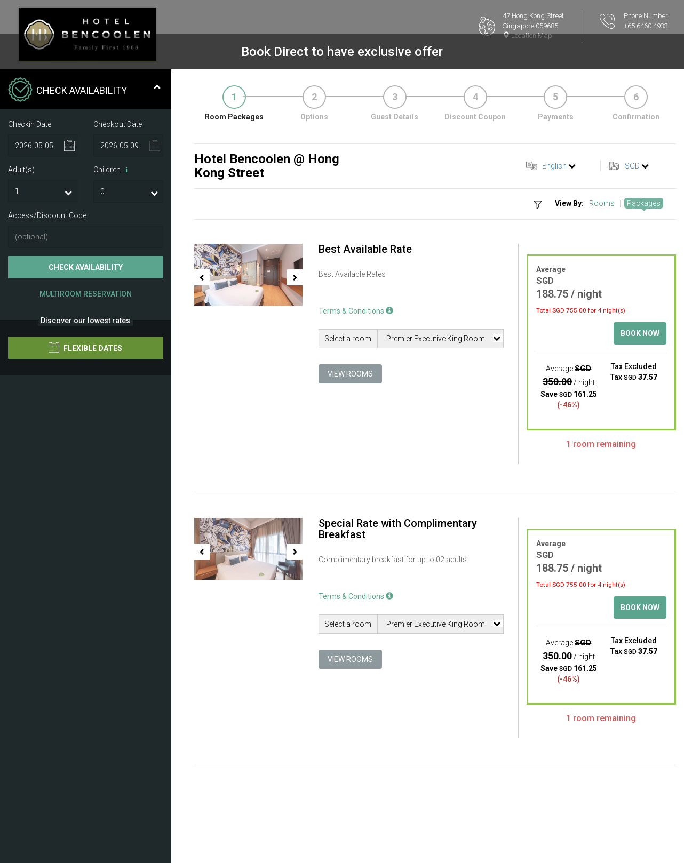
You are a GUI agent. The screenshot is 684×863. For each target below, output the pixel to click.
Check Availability (86, 267)
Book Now (640, 333)
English (554, 166)
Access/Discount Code (47, 215)
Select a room (347, 338)
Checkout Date (117, 124)
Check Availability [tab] (84, 90)
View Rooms (350, 374)
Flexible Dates (85, 347)
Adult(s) (21, 169)
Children (112, 170)
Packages (644, 203)
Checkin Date (29, 124)
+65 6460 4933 (646, 26)
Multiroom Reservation (85, 294)
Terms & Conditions (356, 311)
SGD (632, 166)
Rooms (602, 203)
